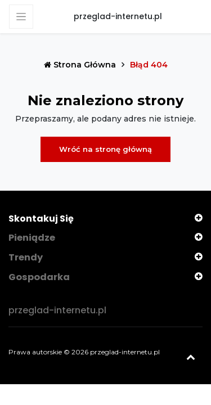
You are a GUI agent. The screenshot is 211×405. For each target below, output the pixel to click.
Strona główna (81, 65)
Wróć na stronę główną (105, 149)
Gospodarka (38, 276)
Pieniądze (31, 237)
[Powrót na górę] (191, 354)
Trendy (25, 257)
